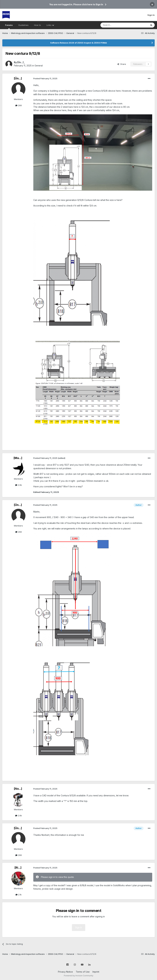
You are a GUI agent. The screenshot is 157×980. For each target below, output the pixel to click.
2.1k (18, 894)
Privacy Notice (65, 971)
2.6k (18, 485)
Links (50, 25)
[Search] (116, 25)
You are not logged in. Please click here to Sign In (76, 4)
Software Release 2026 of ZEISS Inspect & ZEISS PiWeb (78, 42)
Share (121, 64)
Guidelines (23, 25)
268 (18, 105)
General (39, 65)
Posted (45, 78)
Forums (9, 26)
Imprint (96, 971)
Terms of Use (83, 971)
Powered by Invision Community (78, 975)
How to (37, 25)
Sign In (151, 15)
